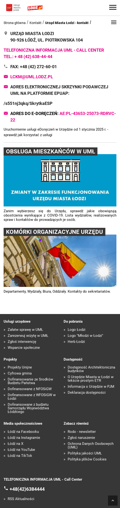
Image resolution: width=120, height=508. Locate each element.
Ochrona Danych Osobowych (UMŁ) (91, 445)
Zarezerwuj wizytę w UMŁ (28, 336)
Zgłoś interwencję (22, 342)
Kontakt (36, 23)
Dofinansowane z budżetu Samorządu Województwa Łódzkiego (28, 408)
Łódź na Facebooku (23, 432)
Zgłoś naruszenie (81, 438)
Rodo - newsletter (82, 432)
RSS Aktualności (21, 499)
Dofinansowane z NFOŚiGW (30, 389)
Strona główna (15, 23)
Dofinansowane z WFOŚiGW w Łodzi (32, 396)
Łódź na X (15, 444)
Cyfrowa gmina (20, 373)
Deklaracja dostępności (87, 392)
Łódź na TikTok (20, 456)
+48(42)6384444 (27, 489)
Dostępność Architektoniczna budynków (91, 369)
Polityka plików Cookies (87, 459)
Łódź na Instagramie (24, 438)
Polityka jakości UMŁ (85, 453)
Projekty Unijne (20, 367)
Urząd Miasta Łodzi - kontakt (67, 23)
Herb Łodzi (76, 342)
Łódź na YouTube (21, 450)
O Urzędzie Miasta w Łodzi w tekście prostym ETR (91, 378)
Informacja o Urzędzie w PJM (91, 386)
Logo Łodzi (76, 330)
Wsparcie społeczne (24, 348)
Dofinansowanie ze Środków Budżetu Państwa (30, 381)
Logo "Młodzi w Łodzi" (85, 336)
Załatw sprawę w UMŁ (25, 330)
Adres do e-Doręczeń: (63, 116)
